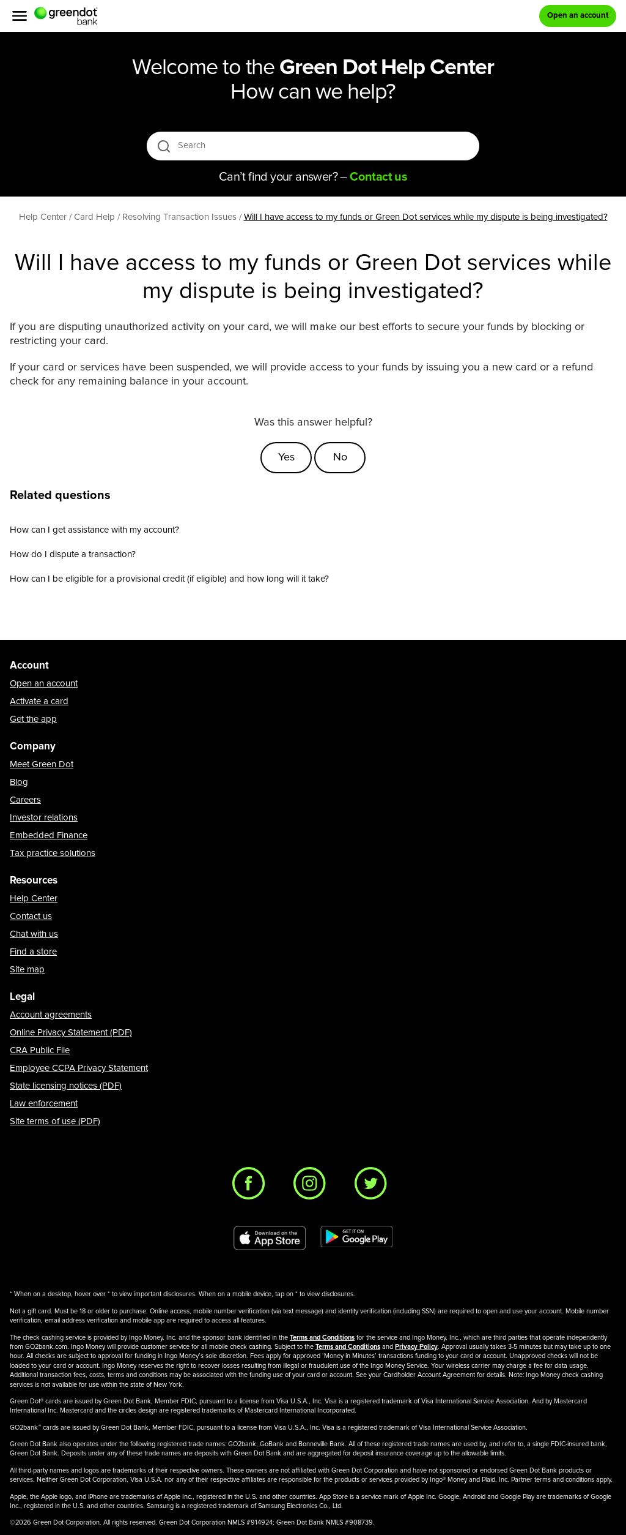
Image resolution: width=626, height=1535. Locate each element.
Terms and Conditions (322, 1337)
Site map (27, 969)
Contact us (31, 916)
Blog (19, 782)
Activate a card (39, 701)
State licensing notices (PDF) (66, 1085)
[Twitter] (374, 1186)
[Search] (314, 146)
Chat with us (34, 934)
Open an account (44, 683)
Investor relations (44, 817)
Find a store (33, 951)
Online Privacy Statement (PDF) (71, 1032)
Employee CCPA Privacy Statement (79, 1068)
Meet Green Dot (41, 764)
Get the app (33, 719)
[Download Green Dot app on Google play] (356, 1238)
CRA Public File (40, 1050)
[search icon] (163, 146)
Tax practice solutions (52, 853)
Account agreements (51, 1014)
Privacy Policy (416, 1346)
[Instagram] (313, 1186)
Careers (25, 800)
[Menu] (19, 16)
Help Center (33, 898)
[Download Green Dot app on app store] (270, 1238)
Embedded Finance (48, 835)
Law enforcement (44, 1103)
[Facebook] (251, 1186)
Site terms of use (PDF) (55, 1121)
